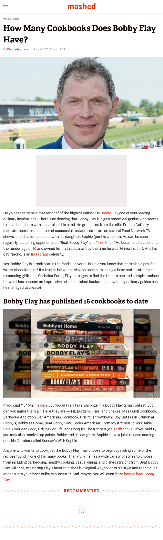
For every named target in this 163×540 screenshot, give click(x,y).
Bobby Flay (109, 213)
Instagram (39, 254)
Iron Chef (105, 242)
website (113, 236)
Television (11, 19)
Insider (136, 248)
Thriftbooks (122, 429)
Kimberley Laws (18, 49)
